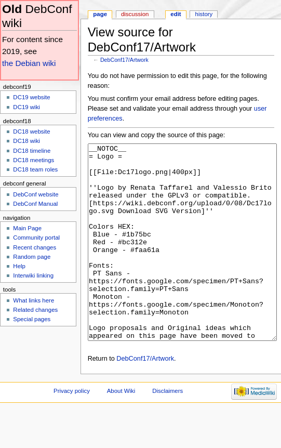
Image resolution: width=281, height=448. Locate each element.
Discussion (135, 14)
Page (100, 14)
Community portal (36, 237)
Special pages (31, 319)
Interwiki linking (33, 275)
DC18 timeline (31, 151)
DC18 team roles (35, 169)
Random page (31, 257)
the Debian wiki (29, 63)
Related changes (35, 310)
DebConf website (35, 194)
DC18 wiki (26, 141)
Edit (175, 14)
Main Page (27, 228)
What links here (33, 300)
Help (19, 266)
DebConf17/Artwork (124, 60)
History (204, 14)
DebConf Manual (35, 204)
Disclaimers (167, 430)
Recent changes (34, 247)
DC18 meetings (33, 160)
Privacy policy (71, 430)
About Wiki (121, 430)
